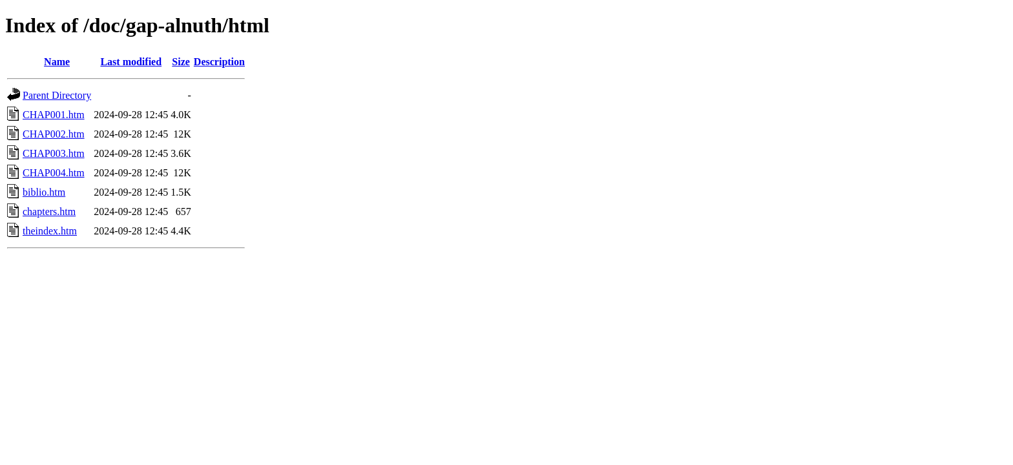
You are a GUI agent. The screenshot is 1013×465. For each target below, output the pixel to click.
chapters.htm (49, 211)
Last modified (131, 61)
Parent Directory (57, 95)
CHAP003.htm (54, 153)
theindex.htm (50, 230)
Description (219, 61)
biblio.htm (44, 192)
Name (57, 61)
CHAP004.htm (54, 172)
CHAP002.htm (54, 134)
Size (181, 61)
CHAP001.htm (54, 114)
